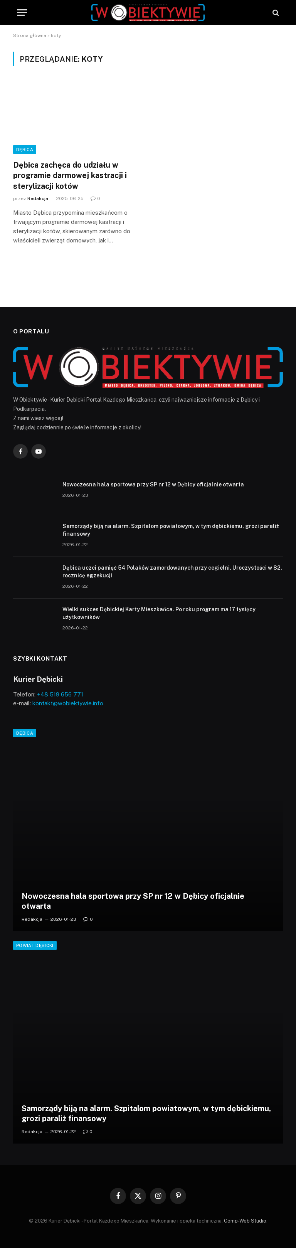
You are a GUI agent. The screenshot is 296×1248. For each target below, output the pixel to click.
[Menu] (22, 12)
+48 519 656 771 (60, 694)
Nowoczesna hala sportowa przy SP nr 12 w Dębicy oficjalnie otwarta (153, 484)
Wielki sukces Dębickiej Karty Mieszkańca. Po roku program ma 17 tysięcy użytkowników (159, 613)
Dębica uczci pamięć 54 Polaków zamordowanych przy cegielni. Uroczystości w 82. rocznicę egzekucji (172, 572)
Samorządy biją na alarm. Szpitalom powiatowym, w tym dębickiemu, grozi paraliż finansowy (170, 530)
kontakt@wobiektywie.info (67, 703)
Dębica (24, 149)
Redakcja (37, 198)
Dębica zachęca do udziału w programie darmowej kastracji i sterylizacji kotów (70, 175)
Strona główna (29, 35)
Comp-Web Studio (245, 1221)
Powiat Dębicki (35, 945)
